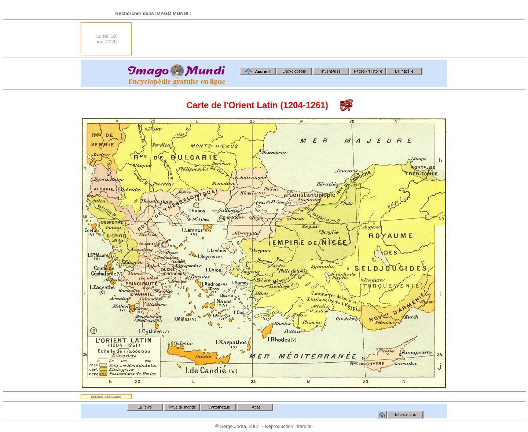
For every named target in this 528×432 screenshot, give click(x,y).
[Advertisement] (313, 38)
